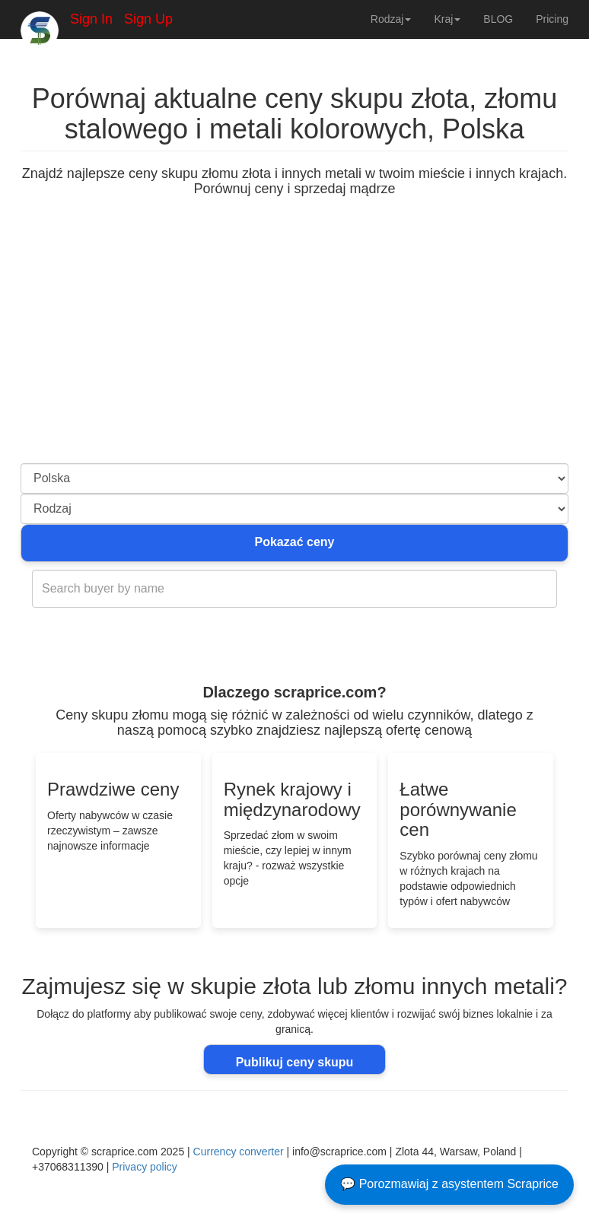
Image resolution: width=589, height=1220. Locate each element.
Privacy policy (144, 1167)
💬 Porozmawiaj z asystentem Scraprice (449, 1183)
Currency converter (238, 1151)
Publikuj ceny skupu (295, 1062)
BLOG (498, 19)
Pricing (552, 19)
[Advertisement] (294, 349)
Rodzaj (391, 19)
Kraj (447, 19)
